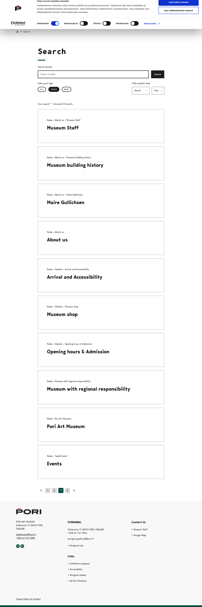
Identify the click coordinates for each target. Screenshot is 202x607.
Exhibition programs (79, 563)
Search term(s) (45, 67)
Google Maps (138, 535)
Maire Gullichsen (65, 202)
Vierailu (59, 269)
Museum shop (62, 314)
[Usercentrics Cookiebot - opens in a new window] (18, 28)
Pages (55, 89)
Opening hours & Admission (78, 352)
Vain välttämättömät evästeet (178, 15)
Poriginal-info (75, 545)
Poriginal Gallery (77, 575)
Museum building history (75, 165)
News (66, 89)
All (42, 89)
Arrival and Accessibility (74, 277)
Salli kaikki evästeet (179, 7)
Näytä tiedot (150, 28)
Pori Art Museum (66, 426)
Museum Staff (63, 128)
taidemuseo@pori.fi (26, 534)
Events (54, 464)
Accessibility (75, 569)
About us (60, 120)
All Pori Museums (77, 581)
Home (50, 120)
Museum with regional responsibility (88, 389)
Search (157, 74)
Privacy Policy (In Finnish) (28, 599)
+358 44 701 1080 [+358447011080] (25, 538)
